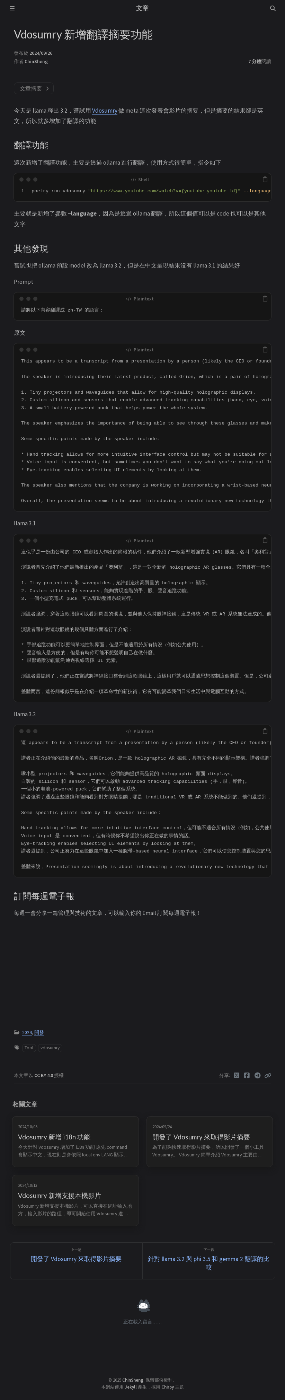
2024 (27, 1032)
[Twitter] (237, 1075)
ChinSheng (36, 61)
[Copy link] (267, 1075)
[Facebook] (247, 1075)
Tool (29, 1048)
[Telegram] (258, 1075)
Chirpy (167, 1387)
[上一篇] (76, 1260)
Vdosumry (104, 110)
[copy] (265, 179)
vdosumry (50, 1048)
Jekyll (131, 1387)
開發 (39, 1032)
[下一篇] (208, 1260)
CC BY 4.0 (44, 1075)
